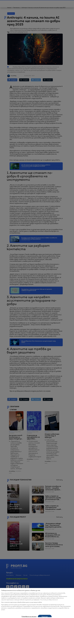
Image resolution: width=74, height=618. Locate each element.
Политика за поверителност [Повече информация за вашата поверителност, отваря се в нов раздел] (49, 599)
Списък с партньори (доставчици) (11, 611)
